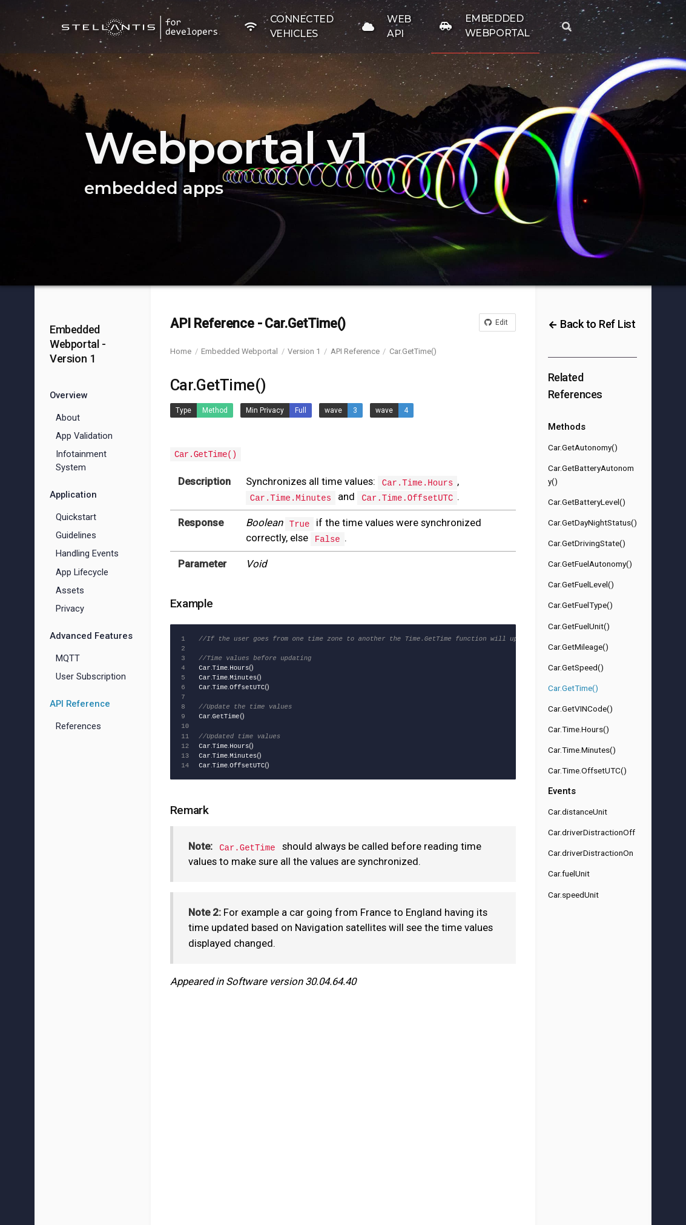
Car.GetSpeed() (576, 667)
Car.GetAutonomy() (583, 447)
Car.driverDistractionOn (590, 853)
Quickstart (76, 517)
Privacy (70, 608)
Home (180, 351)
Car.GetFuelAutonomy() (590, 564)
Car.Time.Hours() (578, 729)
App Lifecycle (82, 572)
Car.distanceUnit (577, 811)
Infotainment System (81, 461)
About (68, 417)
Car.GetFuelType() (580, 605)
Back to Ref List (592, 324)
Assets (70, 590)
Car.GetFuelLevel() (581, 584)
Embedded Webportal (239, 351)
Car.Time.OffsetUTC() (587, 770)
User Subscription (91, 676)
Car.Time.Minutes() (582, 750)
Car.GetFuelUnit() (579, 626)
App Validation (84, 435)
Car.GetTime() (413, 351)
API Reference (355, 351)
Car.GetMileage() (578, 647)
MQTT (68, 658)
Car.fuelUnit (569, 873)
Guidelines (76, 535)
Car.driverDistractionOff (591, 832)
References (78, 726)
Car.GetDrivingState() (586, 543)
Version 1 (304, 351)
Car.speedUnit (573, 895)
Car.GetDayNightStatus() (592, 522)
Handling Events (87, 553)
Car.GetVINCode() (580, 708)
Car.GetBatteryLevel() (586, 502)
